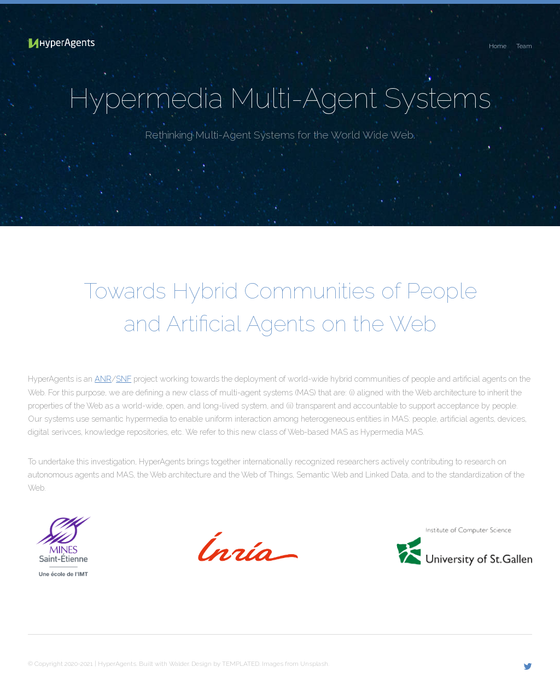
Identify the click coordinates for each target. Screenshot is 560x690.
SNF (123, 378)
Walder (179, 664)
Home (497, 46)
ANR (103, 378)
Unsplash (314, 664)
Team (524, 46)
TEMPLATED (240, 664)
